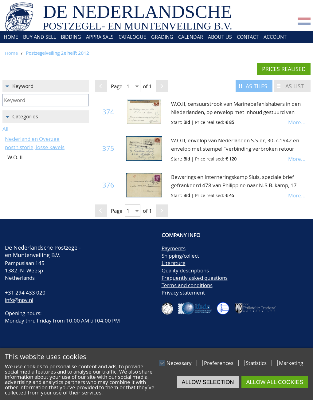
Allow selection (208, 382)
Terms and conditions (187, 285)
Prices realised (284, 69)
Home (10, 37)
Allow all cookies (274, 382)
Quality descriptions (185, 270)
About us (220, 37)
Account (275, 37)
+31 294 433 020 (25, 292)
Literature (174, 263)
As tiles (256, 86)
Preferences (218, 362)
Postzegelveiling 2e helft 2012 (57, 53)
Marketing (291, 362)
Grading (162, 37)
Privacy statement (183, 292)
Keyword (22, 85)
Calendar (190, 37)
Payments (174, 248)
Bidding (71, 37)
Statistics (256, 362)
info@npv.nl (19, 299)
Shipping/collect (180, 255)
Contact (248, 37)
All (5, 128)
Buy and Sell (39, 37)
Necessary (179, 362)
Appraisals (100, 37)
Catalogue (132, 37)
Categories (25, 116)
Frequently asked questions (195, 277)
